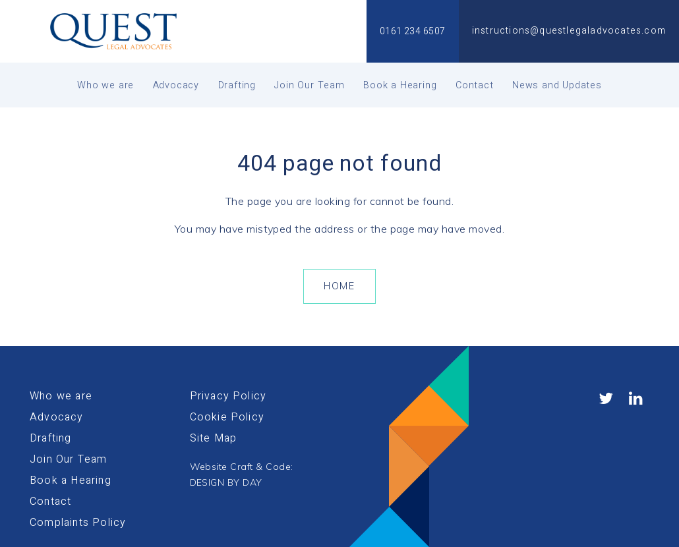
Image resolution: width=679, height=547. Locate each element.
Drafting (237, 85)
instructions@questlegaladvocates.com (569, 31)
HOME (339, 286)
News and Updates (557, 85)
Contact (475, 85)
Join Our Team (309, 85)
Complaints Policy (78, 523)
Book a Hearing (399, 85)
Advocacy (176, 85)
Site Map (213, 438)
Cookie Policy (227, 417)
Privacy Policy (228, 396)
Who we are (105, 85)
